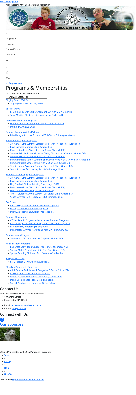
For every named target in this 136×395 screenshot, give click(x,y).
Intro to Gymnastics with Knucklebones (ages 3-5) (34, 205)
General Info (12, 49)
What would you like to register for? (23, 93)
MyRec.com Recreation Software (28, 379)
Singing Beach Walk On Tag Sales (26, 103)
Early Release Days (15, 258)
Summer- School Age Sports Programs (25, 174)
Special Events (13, 108)
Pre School (11, 202)
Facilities (10, 44)
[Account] (13, 60)
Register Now (15, 83)
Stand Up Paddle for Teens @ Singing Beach (32, 279)
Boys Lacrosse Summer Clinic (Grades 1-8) (31, 146)
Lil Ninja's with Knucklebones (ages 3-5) (29, 208)
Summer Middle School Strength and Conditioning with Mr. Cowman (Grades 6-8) (50, 159)
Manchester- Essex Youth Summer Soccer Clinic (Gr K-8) (37, 150)
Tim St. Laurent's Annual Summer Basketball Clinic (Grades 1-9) (41, 166)
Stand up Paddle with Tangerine (22, 267)
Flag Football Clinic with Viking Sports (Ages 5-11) (34, 184)
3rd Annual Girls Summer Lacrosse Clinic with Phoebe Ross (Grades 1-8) (45, 143)
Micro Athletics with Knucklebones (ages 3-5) (32, 211)
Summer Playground (16, 217)
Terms (7, 355)
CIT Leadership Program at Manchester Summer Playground (40, 220)
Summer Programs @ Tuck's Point (23, 132)
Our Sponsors (11, 324)
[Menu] (8, 78)
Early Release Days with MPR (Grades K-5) (30, 261)
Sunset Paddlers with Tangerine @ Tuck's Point (33, 283)
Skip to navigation (9, 1)
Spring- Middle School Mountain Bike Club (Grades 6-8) (37, 250)
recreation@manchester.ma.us (26, 305)
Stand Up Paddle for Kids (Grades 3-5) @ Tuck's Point (36, 276)
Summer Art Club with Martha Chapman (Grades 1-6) (36, 238)
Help (6, 367)
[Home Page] (13, 33)
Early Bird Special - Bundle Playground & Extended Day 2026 (40, 223)
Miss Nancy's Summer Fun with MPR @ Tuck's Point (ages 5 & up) (42, 135)
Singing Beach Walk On (17, 100)
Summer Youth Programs (18, 235)
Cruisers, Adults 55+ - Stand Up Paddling (30, 273)
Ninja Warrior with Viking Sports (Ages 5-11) (32, 190)
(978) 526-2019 (19, 308)
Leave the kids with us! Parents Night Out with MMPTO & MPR (41, 111)
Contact (10, 54)
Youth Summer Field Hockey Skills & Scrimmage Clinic (36, 169)
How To (8, 374)
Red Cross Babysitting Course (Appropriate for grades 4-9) (39, 246)
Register (10, 38)
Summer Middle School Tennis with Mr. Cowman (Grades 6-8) (40, 162)
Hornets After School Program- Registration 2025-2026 (37, 123)
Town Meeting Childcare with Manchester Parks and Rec (38, 115)
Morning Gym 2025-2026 (22, 126)
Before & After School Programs (22, 120)
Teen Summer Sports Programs (21, 140)
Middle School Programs (18, 243)
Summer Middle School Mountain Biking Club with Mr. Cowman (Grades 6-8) (47, 153)
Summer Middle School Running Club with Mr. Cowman (37, 156)
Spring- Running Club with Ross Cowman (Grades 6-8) (36, 253)
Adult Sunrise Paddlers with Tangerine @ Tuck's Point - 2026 (39, 270)
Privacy (7, 361)
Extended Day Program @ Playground (29, 226)
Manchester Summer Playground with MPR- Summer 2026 (39, 229)
